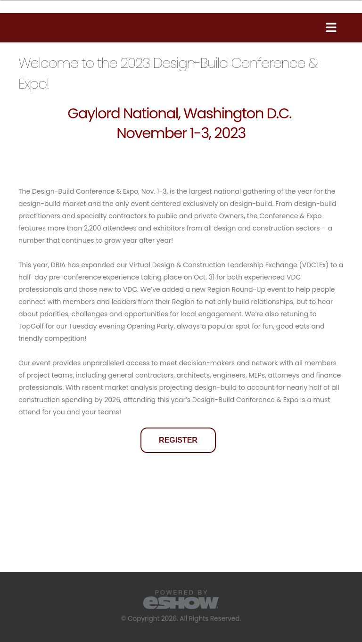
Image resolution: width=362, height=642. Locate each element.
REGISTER (178, 440)
